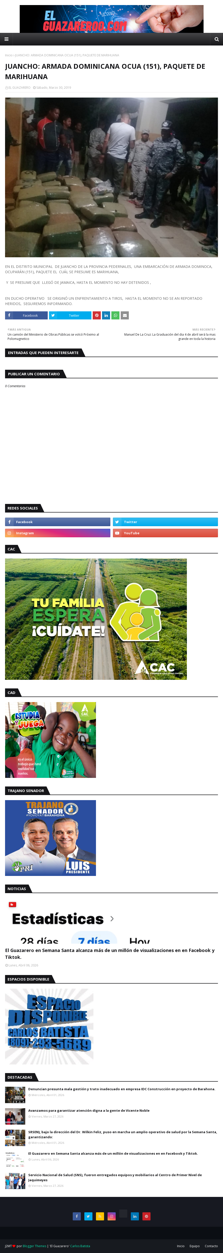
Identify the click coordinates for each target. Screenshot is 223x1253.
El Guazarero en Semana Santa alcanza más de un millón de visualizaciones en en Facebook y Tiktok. (109, 953)
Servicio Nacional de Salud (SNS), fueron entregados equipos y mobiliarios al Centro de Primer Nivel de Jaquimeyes (115, 1177)
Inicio (9, 55)
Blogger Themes (34, 1246)
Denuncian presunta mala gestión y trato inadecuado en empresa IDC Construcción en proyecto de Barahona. (121, 1089)
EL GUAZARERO (20, 87)
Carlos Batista (80, 1246)
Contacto (211, 1246)
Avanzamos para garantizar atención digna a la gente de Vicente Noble (89, 1110)
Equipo (195, 1246)
